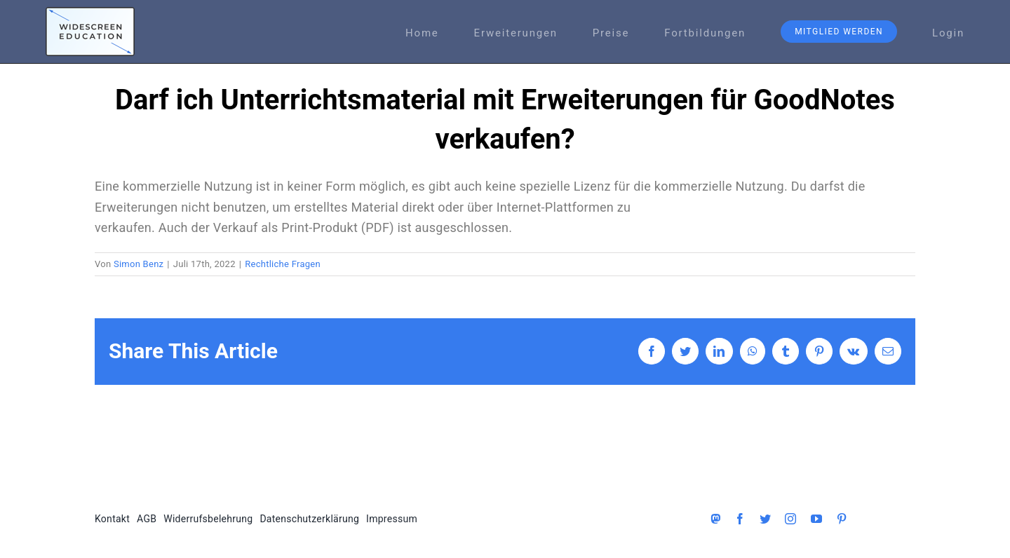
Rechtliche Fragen (283, 264)
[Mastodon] (715, 518)
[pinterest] (841, 518)
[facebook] (740, 518)
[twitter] (765, 518)
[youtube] (816, 518)
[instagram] (790, 518)
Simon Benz (138, 264)
